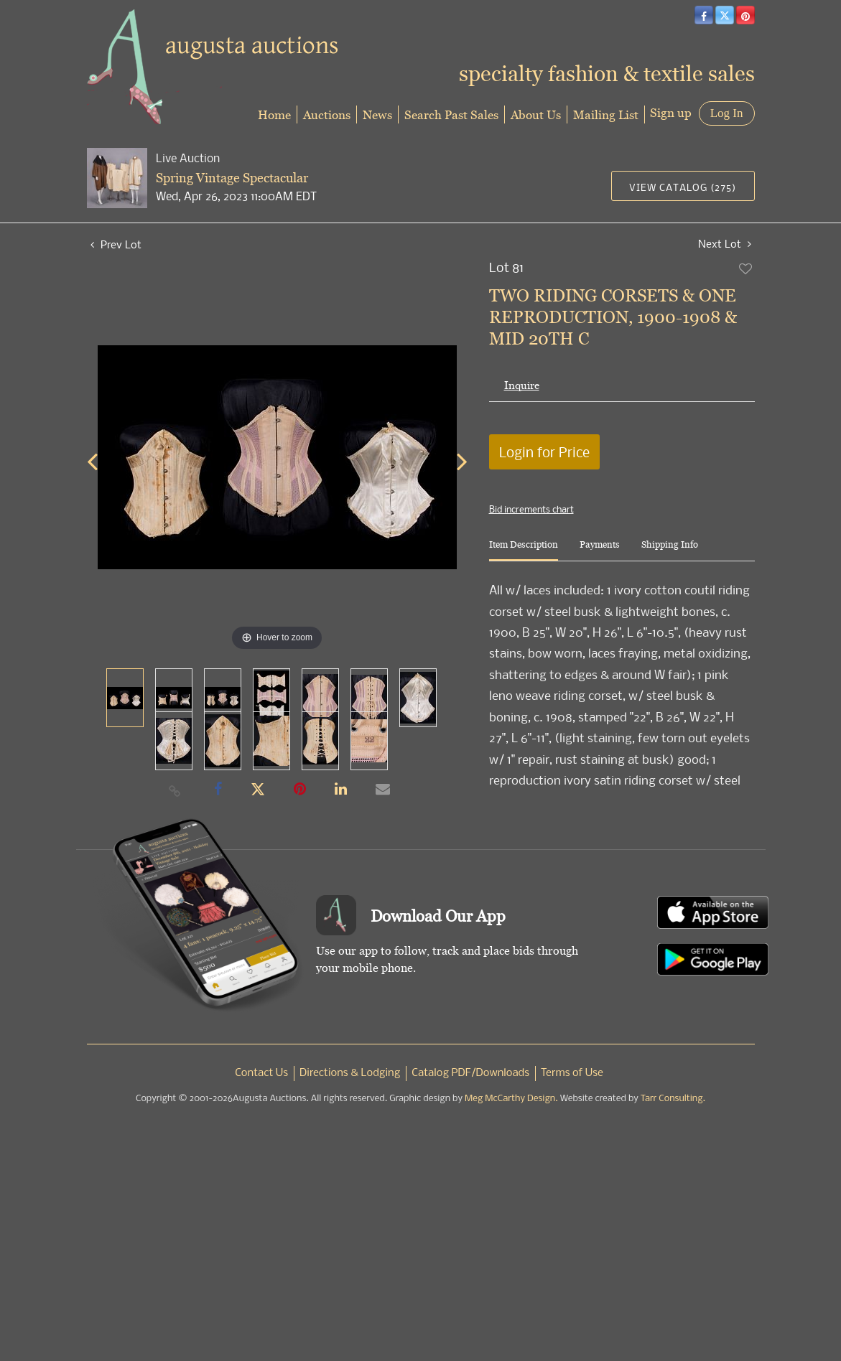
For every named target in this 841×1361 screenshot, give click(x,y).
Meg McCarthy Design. (511, 1098)
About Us (536, 114)
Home (274, 114)
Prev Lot (115, 244)
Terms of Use (572, 1073)
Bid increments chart (531, 508)
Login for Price (544, 452)
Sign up (671, 112)
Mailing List (605, 114)
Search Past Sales (451, 114)
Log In (726, 113)
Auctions (326, 114)
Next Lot (724, 244)
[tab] (523, 550)
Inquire (521, 385)
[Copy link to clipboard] (174, 790)
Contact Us (261, 1073)
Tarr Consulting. (673, 1098)
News (377, 114)
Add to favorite (746, 268)
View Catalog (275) (682, 187)
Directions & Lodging (349, 1073)
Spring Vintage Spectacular (232, 178)
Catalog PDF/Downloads (470, 1073)
